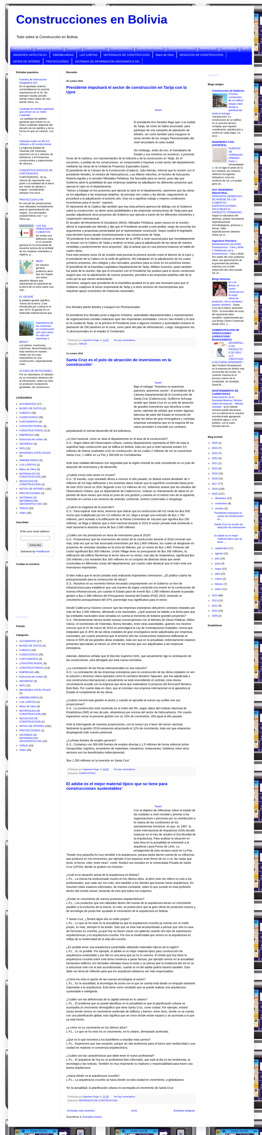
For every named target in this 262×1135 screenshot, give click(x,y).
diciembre (221, 498)
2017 (215, 483)
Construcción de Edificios (228, 90)
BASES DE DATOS (49, 48)
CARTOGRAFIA (121, 48)
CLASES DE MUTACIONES (35, 370)
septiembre (222, 548)
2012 (215, 605)
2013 (215, 600)
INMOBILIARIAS (63, 54)
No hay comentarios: (125, 340)
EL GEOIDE (26, 296)
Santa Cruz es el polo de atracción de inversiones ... (229, 527)
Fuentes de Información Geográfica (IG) (33, 81)
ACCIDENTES (22, 48)
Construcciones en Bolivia (91, 19)
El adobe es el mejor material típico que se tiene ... (228, 538)
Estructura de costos (31, 439)
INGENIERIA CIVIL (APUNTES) (223, 143)
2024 (215, 447)
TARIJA (83, 343)
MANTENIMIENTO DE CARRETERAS (225, 392)
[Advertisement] (36, 588)
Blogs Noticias (221, 278)
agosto (219, 553)
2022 (215, 458)
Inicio (134, 1110)
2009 (215, 615)
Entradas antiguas (184, 1110)
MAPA (39, 261)
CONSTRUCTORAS (181, 48)
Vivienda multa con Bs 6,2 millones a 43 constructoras (35, 143)
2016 (215, 488)
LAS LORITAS (89, 54)
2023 (215, 453)
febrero (219, 583)
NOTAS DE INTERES (26, 61)
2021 (215, 463)
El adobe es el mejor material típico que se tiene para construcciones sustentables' (116, 786)
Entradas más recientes (81, 1110)
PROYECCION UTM (31, 199)
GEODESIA (229, 48)
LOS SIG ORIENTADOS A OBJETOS (44, 228)
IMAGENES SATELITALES (30, 54)
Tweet (157, 110)
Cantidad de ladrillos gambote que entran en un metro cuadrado (36, 112)
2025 (215, 442)
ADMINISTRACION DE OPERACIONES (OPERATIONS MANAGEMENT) (225, 335)
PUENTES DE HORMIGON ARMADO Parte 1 (236, 155)
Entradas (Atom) (92, 1116)
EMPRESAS (208, 48)
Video (22, 512)
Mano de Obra (165, 54)
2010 (215, 610)
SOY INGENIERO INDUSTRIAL (222, 191)
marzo (219, 578)
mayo (218, 568)
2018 (215, 478)
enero (218, 589)
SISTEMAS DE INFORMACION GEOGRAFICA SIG (107, 61)
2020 (215, 468)
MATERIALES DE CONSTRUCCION (127, 54)
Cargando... (23, 616)
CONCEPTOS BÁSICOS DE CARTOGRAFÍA (35, 172)
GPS (246, 48)
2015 (215, 493)
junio (218, 563)
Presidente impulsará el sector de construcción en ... (228, 516)
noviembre (221, 503)
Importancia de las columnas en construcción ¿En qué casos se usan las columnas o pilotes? (36, 332)
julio (217, 558)
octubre (219, 508)
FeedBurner (43, 551)
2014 (215, 595)
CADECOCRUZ (95, 48)
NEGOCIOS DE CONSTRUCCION (201, 54)
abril (218, 573)
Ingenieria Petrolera (224, 240)
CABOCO (73, 48)
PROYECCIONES (57, 61)
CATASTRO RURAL (150, 48)
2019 (215, 473)
